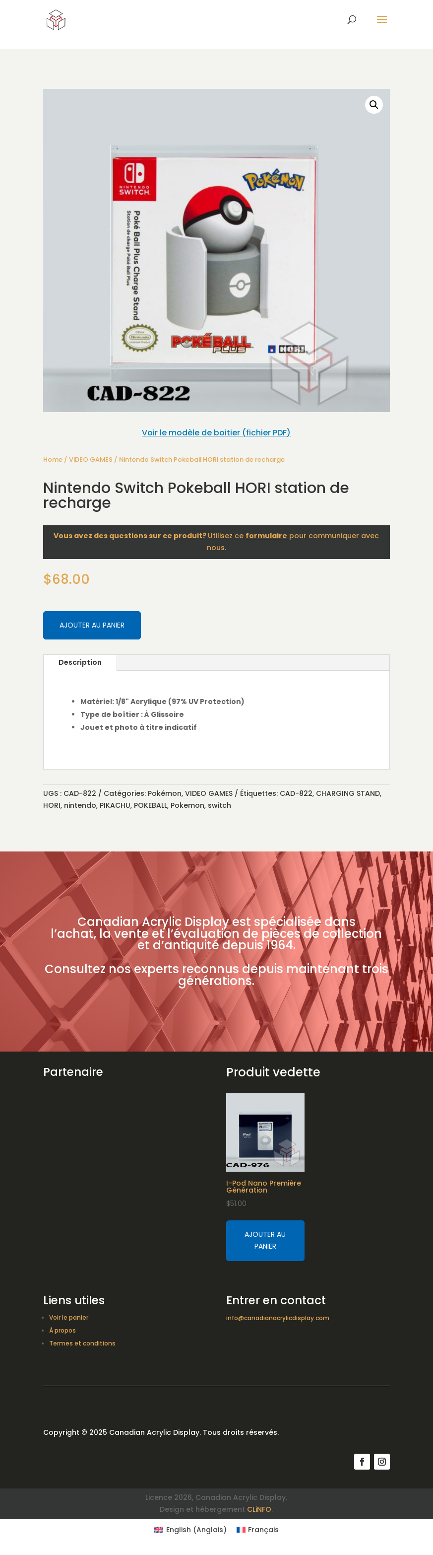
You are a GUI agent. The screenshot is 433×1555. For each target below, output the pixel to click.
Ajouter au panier (92, 625)
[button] (374, 105)
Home (52, 459)
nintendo (80, 805)
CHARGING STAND (348, 793)
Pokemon (187, 805)
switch (219, 805)
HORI (52, 805)
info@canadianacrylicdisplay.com (277, 1318)
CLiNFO (259, 1509)
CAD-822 (296, 793)
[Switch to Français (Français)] (258, 1529)
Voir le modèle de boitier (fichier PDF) (216, 432)
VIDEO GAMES (91, 459)
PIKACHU (115, 805)
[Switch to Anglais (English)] (190, 1529)
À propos (62, 1330)
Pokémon (165, 793)
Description (80, 662)
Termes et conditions (82, 1343)
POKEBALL (150, 805)
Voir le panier (68, 1317)
